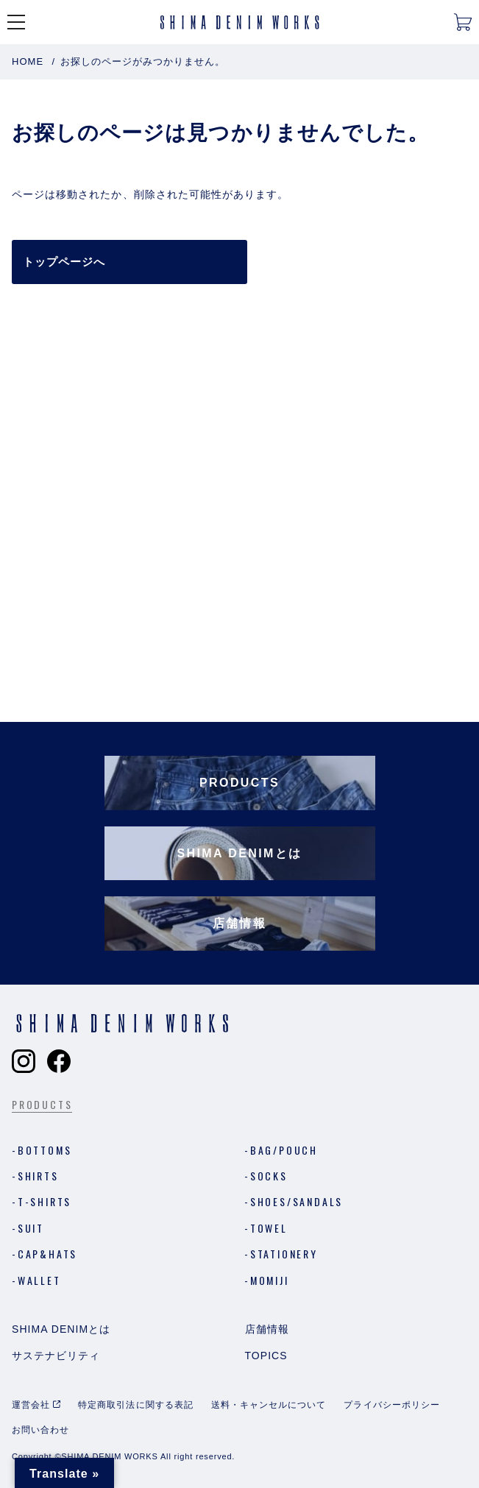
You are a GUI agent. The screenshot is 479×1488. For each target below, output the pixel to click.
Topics (266, 1355)
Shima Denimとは (61, 1329)
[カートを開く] (463, 22)
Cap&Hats (47, 1253)
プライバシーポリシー (392, 1405)
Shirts (38, 1175)
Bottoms (45, 1150)
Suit (31, 1228)
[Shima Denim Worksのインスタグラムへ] (23, 1061)
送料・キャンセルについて (269, 1405)
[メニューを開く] (16, 22)
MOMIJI (269, 1280)
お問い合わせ (40, 1430)
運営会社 (31, 1405)
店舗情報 (267, 1329)
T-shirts (44, 1201)
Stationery (284, 1253)
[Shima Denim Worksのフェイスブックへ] (59, 1061)
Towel (269, 1228)
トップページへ (64, 261)
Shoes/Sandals (296, 1201)
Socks (269, 1175)
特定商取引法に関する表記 (136, 1405)
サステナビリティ (56, 1355)
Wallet (39, 1280)
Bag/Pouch (284, 1150)
